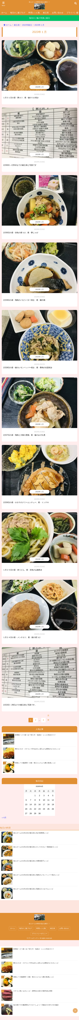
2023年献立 (27, 25)
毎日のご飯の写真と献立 (39, 18)
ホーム (4, 13)
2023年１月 (39, 25)
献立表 (46, 13)
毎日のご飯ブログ (17, 13)
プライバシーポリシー (39, 934)
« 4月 (4, 818)
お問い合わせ (57, 13)
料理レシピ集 (34, 13)
